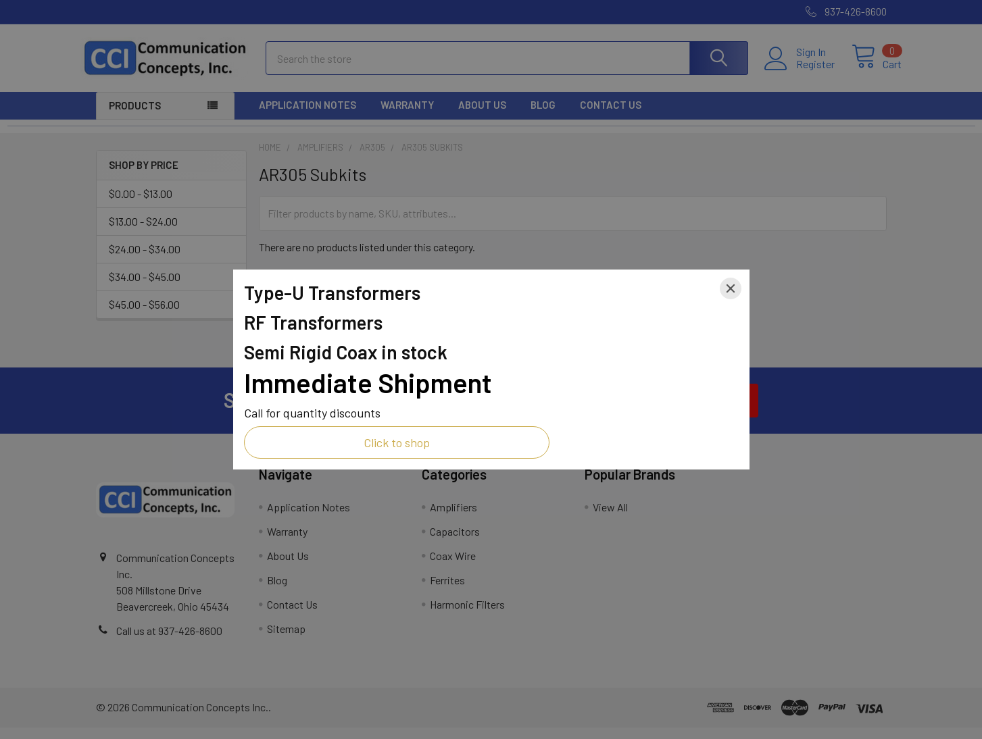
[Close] (730, 288)
